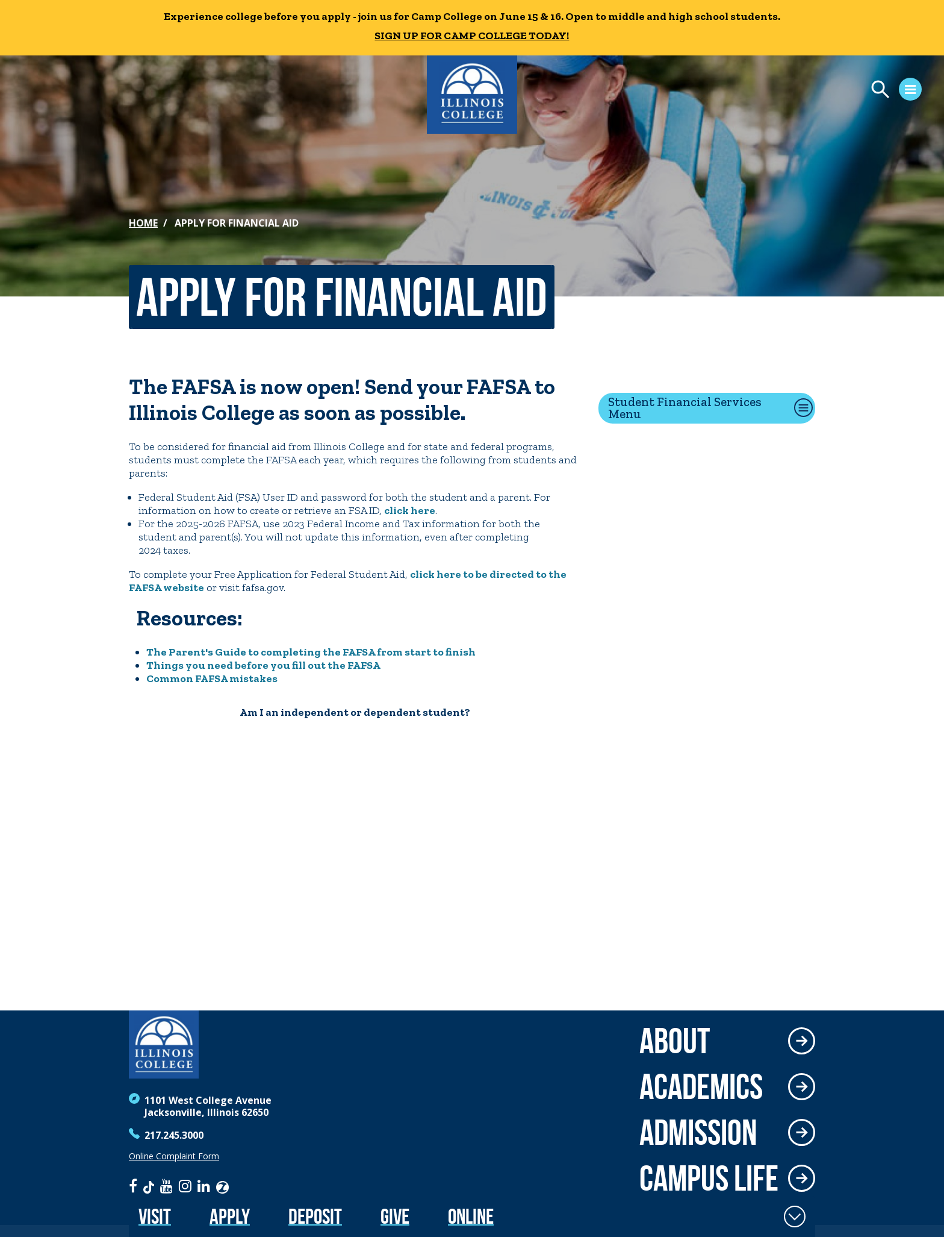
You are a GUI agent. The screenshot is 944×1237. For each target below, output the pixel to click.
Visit (154, 1216)
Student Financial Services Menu (685, 408)
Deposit (315, 1216)
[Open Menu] (797, 91)
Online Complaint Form (174, 1156)
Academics (701, 1086)
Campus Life (708, 1178)
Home (143, 223)
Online (471, 1216)
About (674, 1040)
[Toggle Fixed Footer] (794, 1216)
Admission (698, 1132)
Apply (230, 1216)
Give (394, 1216)
